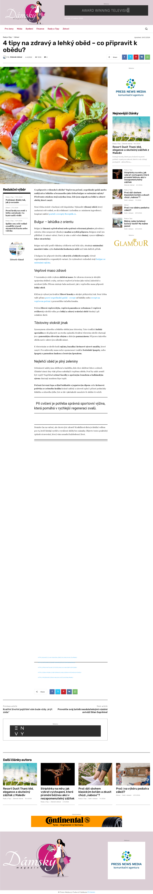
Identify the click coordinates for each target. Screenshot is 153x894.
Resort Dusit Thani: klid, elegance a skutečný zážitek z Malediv (131, 149)
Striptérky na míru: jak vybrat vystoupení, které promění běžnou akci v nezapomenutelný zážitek (136, 177)
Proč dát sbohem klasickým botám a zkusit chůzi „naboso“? (136, 195)
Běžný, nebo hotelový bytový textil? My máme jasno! (136, 223)
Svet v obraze (128, 200)
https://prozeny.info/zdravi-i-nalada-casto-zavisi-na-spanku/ (55, 677)
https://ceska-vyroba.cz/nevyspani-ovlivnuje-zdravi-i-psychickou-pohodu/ (59, 672)
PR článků (91, 892)
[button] (146, 28)
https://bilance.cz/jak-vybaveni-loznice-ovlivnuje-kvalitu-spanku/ (57, 657)
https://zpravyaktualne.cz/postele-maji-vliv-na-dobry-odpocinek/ (57, 667)
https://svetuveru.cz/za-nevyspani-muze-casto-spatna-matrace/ (56, 662)
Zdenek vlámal (16, 57)
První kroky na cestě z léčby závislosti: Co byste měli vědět (16, 213)
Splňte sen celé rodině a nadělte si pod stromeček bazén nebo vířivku (16, 227)
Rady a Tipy (7, 37)
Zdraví (16, 37)
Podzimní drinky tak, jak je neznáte (16, 201)
